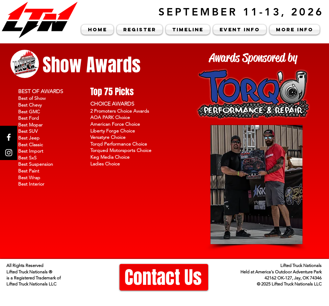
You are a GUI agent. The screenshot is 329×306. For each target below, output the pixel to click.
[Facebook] (8, 137)
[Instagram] (8, 152)
